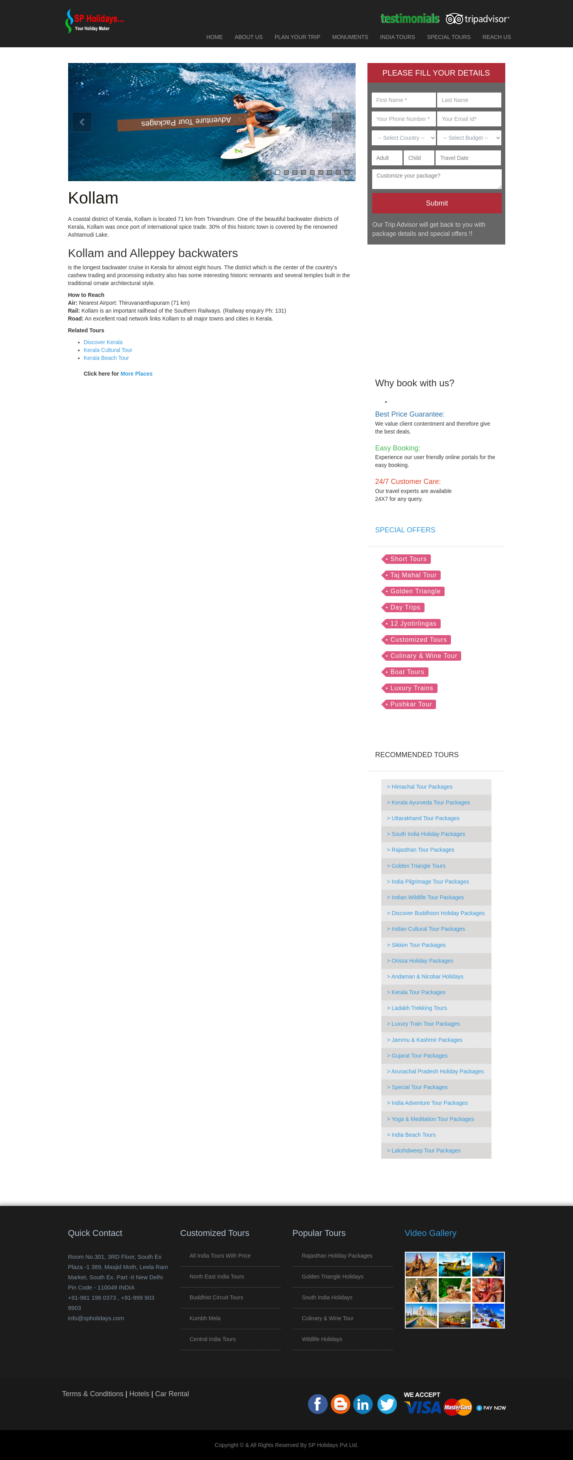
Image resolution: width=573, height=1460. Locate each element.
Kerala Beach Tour (106, 358)
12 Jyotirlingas (414, 623)
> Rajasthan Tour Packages (420, 850)
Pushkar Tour (411, 704)
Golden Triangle (416, 591)
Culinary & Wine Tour (424, 655)
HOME (214, 37)
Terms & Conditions (93, 1394)
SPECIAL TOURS (449, 37)
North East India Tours (217, 1276)
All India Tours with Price (220, 1255)
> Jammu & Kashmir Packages (425, 1040)
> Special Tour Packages (417, 1087)
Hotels (139, 1394)
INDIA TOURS (397, 37)
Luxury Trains (412, 688)
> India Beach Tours (411, 1135)
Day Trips (406, 607)
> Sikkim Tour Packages (416, 945)
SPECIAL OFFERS (405, 530)
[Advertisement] (436, 305)
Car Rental (172, 1394)
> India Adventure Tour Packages (427, 1103)
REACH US (496, 37)
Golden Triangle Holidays (332, 1276)
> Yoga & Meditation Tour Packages (430, 1119)
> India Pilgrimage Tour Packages (428, 881)
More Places (137, 374)
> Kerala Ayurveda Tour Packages (428, 802)
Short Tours (409, 559)
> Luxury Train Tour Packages (423, 1024)
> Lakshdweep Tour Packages (424, 1150)
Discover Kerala (103, 342)
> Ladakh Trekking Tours (417, 1008)
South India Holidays (327, 1297)
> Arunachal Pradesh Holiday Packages (435, 1071)
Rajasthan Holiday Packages (337, 1255)
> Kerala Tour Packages (416, 992)
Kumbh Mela (205, 1318)
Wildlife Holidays (322, 1339)
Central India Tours (213, 1339)
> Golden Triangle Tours (416, 866)
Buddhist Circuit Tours (216, 1297)
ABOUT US (249, 37)
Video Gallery (431, 1233)
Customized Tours (419, 639)
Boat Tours (408, 672)
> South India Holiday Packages (426, 834)
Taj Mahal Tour (414, 575)
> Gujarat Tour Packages (417, 1055)
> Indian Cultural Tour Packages (426, 929)
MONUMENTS (350, 37)
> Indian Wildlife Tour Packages (425, 897)
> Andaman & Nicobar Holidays (425, 976)
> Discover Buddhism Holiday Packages (436, 913)
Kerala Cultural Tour (108, 350)
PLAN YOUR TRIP (297, 37)
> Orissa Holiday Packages (420, 961)
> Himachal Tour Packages (420, 787)
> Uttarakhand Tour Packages (423, 818)
